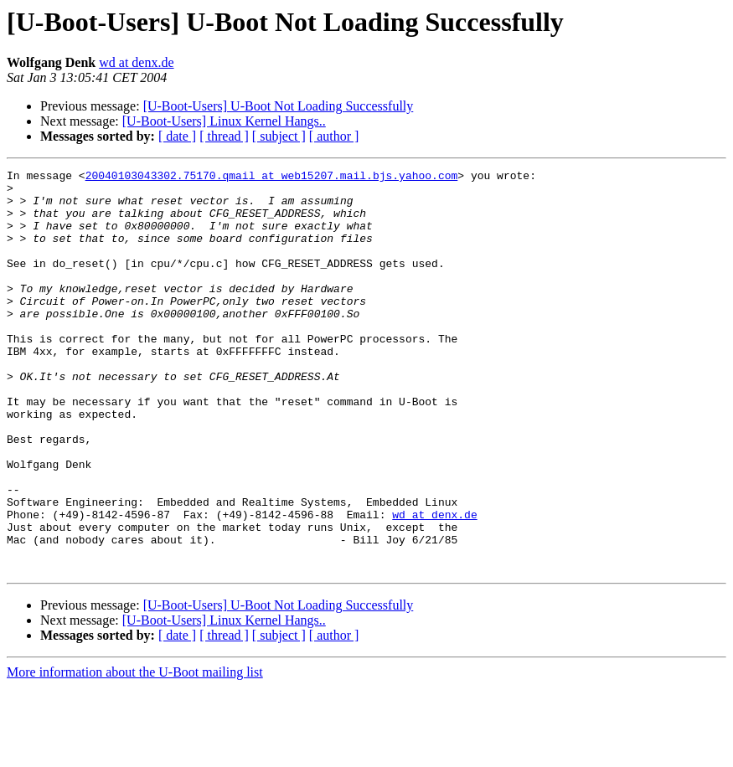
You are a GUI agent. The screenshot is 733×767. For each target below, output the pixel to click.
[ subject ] (279, 136)
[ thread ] (224, 136)
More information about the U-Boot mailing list (135, 752)
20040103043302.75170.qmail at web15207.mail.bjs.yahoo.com (271, 177)
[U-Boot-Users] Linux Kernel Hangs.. (224, 121)
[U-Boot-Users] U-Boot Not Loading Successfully (278, 106)
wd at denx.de (136, 62)
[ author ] (334, 136)
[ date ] (177, 136)
